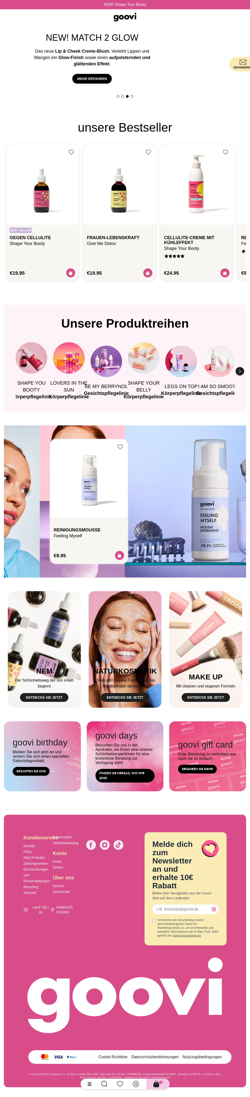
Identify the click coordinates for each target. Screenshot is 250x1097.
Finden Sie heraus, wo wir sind (122, 775)
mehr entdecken (92, 82)
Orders (58, 867)
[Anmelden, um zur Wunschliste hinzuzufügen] (71, 152)
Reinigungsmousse (77, 530)
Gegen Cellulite (30, 237)
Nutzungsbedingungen (202, 1057)
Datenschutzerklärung (186, 935)
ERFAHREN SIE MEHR (197, 769)
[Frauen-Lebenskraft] (119, 184)
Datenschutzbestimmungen (155, 1057)
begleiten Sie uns (31, 771)
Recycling (30, 887)
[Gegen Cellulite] (42, 184)
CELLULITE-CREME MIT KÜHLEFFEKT (189, 240)
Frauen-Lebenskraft (113, 237)
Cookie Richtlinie (112, 1057)
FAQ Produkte (34, 858)
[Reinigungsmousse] (89, 478)
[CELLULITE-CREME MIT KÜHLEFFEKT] (196, 184)
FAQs (27, 852)
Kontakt (29, 846)
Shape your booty (27, 243)
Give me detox (101, 243)
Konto (57, 861)
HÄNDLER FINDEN (64, 909)
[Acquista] (70, 272)
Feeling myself (68, 535)
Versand (29, 893)
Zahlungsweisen (35, 863)
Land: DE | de (40, 909)
